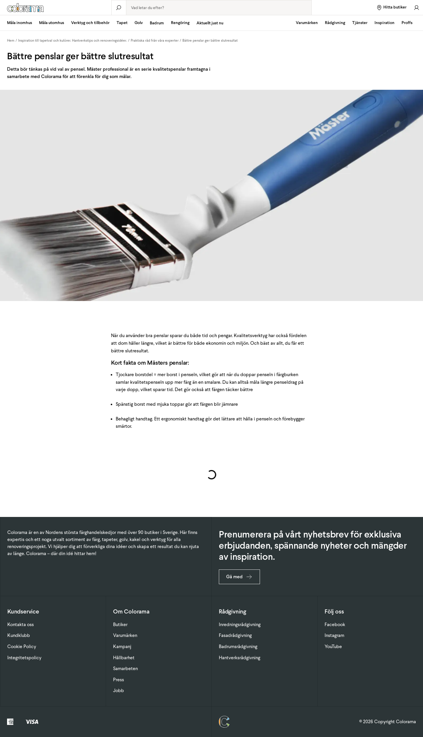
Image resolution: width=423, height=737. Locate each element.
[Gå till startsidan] (55, 7)
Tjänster (359, 23)
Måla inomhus (19, 23)
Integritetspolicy (24, 658)
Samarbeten (125, 668)
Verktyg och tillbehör (90, 23)
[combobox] (218, 7)
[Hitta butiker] (391, 7)
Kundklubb (18, 635)
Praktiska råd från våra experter (155, 40)
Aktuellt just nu (210, 23)
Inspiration (385, 23)
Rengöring (180, 23)
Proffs (407, 23)
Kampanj (122, 646)
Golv (139, 23)
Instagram (334, 635)
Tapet (122, 23)
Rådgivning (335, 23)
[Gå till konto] (416, 7)
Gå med (239, 576)
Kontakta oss (20, 624)
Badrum (157, 23)
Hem (10, 40)
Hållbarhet (124, 658)
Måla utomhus (51, 23)
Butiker (120, 624)
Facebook (335, 624)
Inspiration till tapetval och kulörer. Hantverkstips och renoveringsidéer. (72, 40)
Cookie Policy (21, 646)
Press (118, 680)
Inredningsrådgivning (240, 624)
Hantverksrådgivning (239, 658)
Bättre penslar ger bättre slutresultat (210, 40)
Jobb (118, 690)
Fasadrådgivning (235, 635)
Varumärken (307, 23)
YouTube (333, 646)
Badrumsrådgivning (238, 646)
